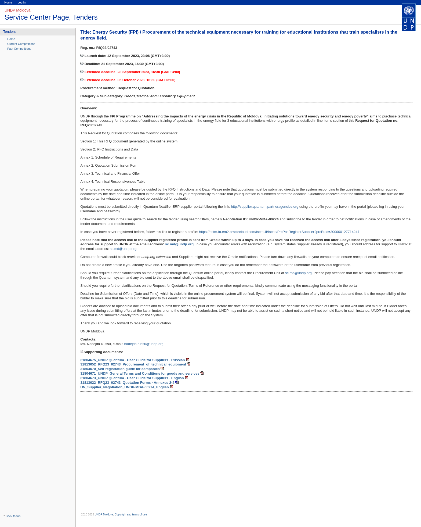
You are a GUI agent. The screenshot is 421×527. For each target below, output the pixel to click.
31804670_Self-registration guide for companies (120, 369)
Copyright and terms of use (131, 514)
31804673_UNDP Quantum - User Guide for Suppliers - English (132, 378)
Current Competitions (21, 43)
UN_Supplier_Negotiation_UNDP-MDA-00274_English (124, 387)
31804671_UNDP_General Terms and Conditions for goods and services (139, 373)
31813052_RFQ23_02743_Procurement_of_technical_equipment (133, 364)
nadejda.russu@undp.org (144, 344)
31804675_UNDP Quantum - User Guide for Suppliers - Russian (132, 360)
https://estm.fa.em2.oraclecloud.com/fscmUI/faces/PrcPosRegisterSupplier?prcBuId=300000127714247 (279, 232)
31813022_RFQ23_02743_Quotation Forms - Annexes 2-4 (127, 383)
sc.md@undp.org (123, 249)
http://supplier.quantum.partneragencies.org (264, 207)
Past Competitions (19, 48)
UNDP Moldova (104, 514)
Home (8, 2)
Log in (21, 2)
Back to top (13, 516)
